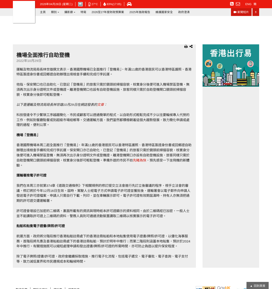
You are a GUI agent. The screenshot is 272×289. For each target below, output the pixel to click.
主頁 (43, 12)
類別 (54, 12)
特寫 (83, 12)
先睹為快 (139, 160)
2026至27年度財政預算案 (108, 12)
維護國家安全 (164, 12)
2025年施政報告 (139, 12)
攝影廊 (68, 12)
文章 (100, 104)
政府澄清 (184, 12)
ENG (248, 4)
